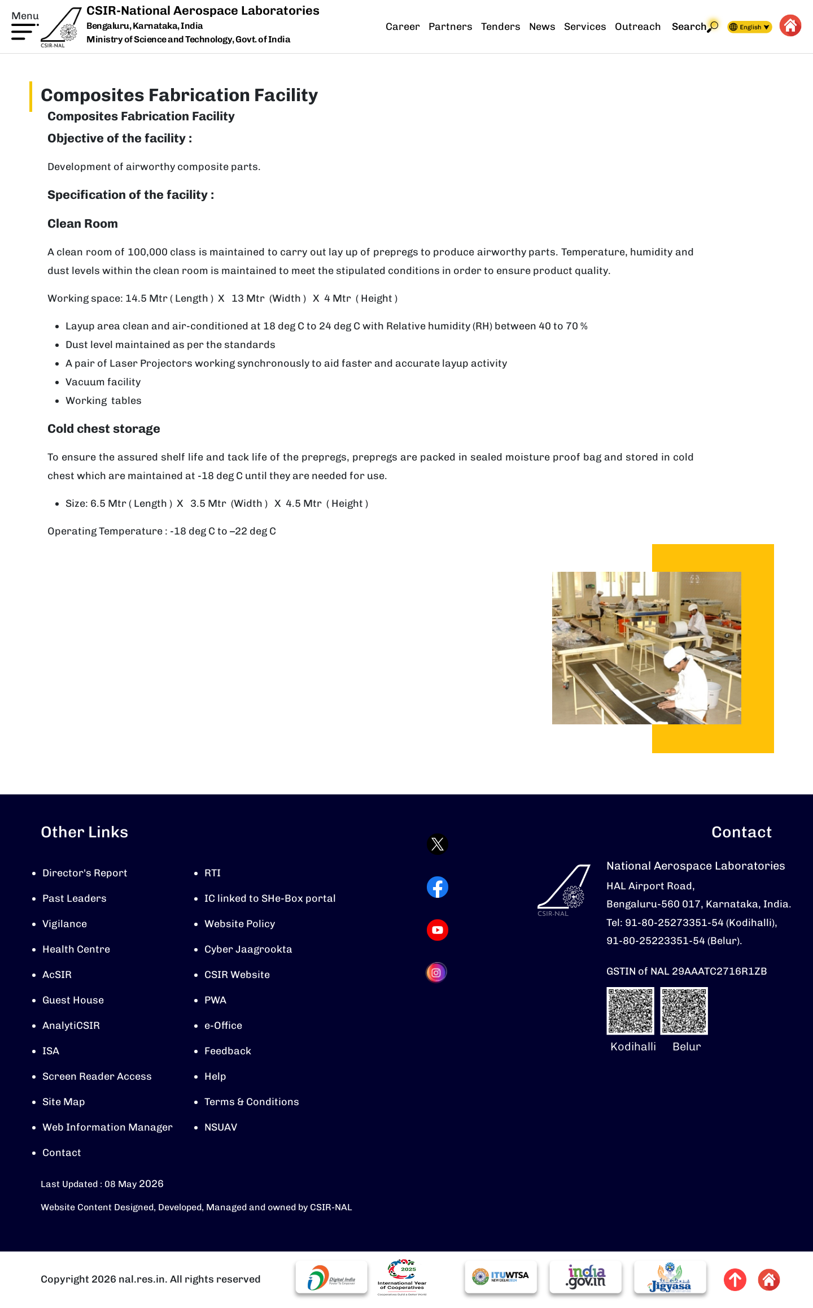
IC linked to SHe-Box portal (270, 900)
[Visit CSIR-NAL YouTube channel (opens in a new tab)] (437, 931)
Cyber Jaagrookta (248, 951)
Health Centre (76, 951)
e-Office (223, 1027)
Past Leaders (74, 900)
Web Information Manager (107, 1129)
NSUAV (220, 1129)
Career (403, 26)
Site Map (63, 1103)
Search (695, 26)
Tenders (501, 26)
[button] (25, 24)
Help (215, 1078)
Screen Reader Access (97, 1078)
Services (585, 26)
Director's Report (85, 874)
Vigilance (64, 925)
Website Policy (239, 925)
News (542, 26)
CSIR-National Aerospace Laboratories (203, 10)
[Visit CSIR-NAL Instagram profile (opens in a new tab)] (437, 974)
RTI (212, 874)
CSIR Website (237, 976)
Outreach (638, 26)
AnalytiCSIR (71, 1027)
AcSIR (57, 976)
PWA (215, 1002)
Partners (451, 26)
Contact (61, 1154)
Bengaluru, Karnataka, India (144, 26)
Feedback (227, 1052)
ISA (50, 1052)
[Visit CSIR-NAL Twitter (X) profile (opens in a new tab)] (437, 845)
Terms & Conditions (251, 1103)
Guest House (73, 1002)
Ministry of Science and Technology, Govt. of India (188, 39)
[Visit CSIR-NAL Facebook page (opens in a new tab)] (437, 888)
